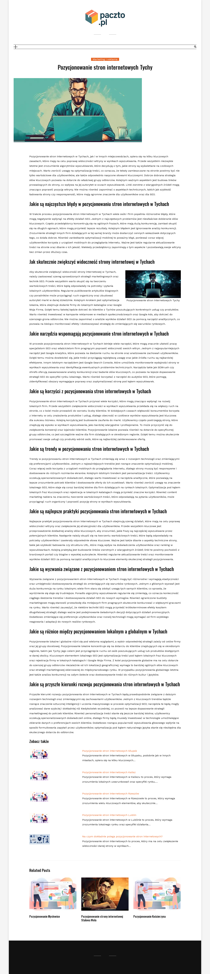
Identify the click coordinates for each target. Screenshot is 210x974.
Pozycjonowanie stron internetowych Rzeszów (110, 793)
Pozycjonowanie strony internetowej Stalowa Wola (102, 918)
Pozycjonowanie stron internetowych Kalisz (109, 772)
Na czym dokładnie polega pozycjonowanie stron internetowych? (122, 836)
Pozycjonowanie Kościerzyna (149, 916)
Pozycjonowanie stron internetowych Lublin (109, 815)
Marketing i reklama (105, 59)
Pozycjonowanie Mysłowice (44, 916)
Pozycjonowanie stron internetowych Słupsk (109, 750)
